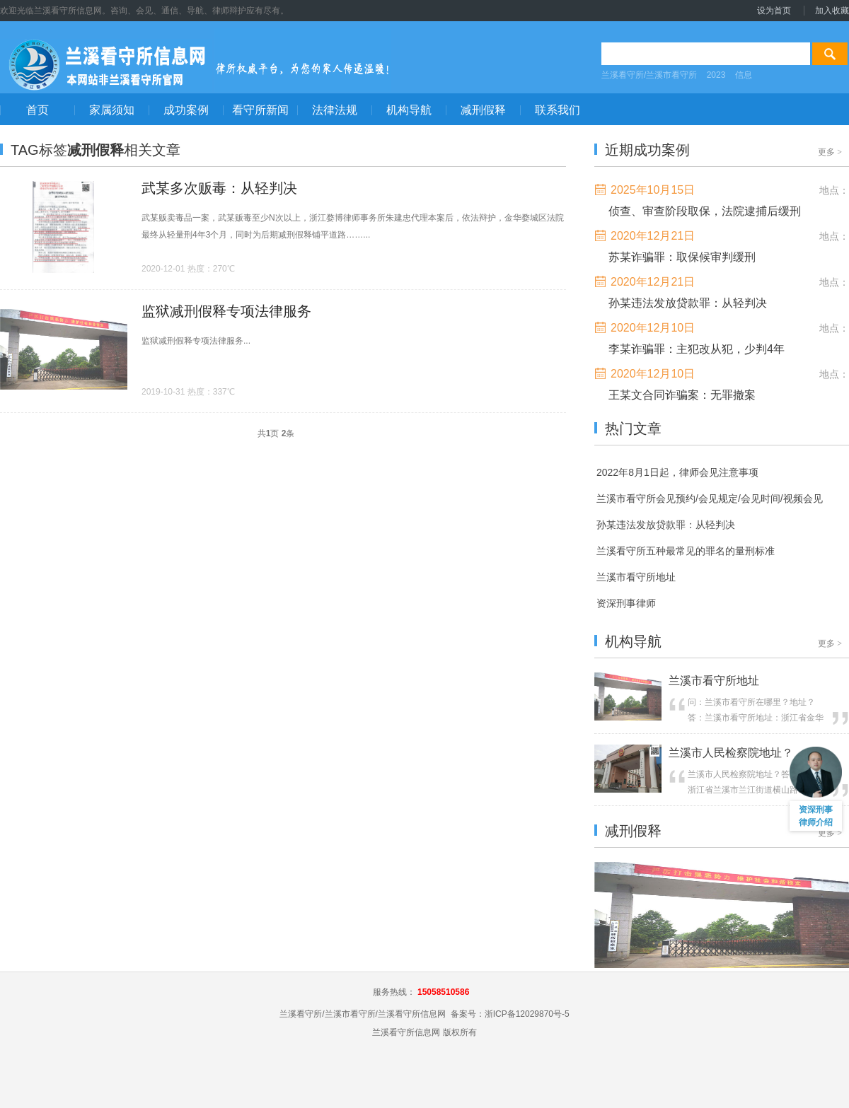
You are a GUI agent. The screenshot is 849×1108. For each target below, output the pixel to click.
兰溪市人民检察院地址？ (731, 753)
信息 (743, 75)
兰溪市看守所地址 (714, 681)
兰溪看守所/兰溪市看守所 (649, 75)
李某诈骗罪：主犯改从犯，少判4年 (696, 349)
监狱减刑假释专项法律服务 (226, 311)
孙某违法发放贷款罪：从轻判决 (687, 303)
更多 (830, 152)
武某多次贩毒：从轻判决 (219, 188)
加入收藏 (832, 11)
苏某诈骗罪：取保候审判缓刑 (682, 257)
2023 (716, 75)
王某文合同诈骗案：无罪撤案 (682, 395)
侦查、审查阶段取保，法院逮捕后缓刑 (704, 211)
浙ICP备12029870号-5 (527, 1014)
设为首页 (774, 11)
